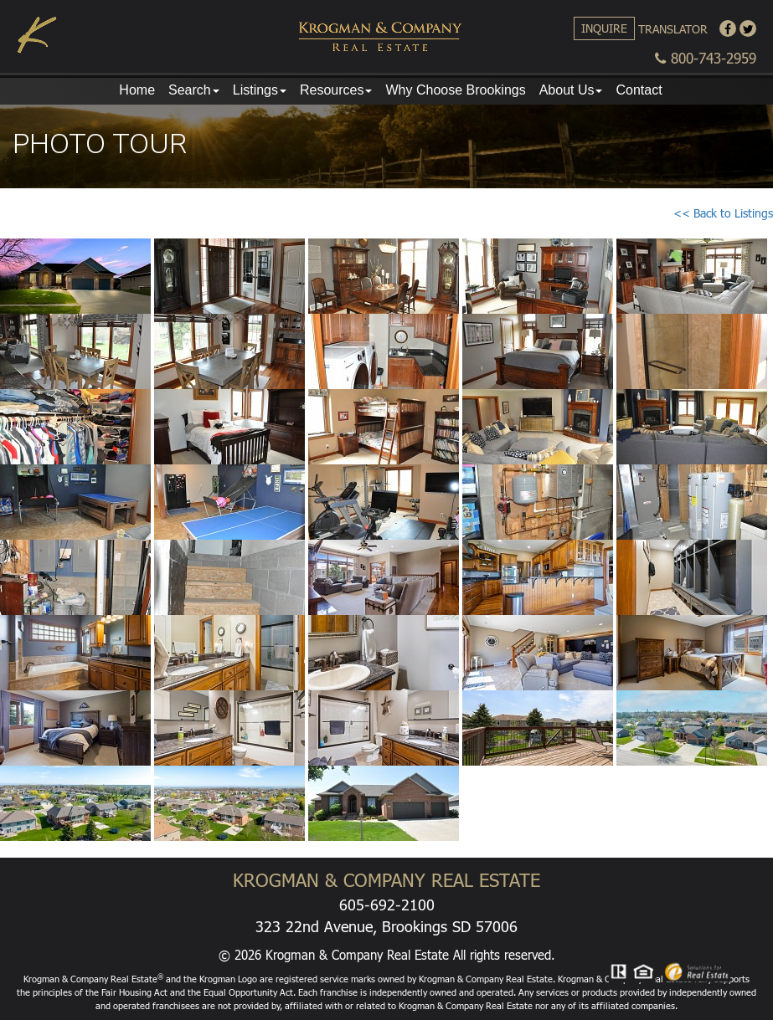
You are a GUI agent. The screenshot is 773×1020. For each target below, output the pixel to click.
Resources (336, 90)
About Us (571, 90)
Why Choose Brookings (455, 90)
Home (137, 90)
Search (193, 90)
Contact (639, 90)
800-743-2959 (705, 58)
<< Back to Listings (723, 213)
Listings (259, 90)
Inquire (604, 28)
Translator (673, 29)
